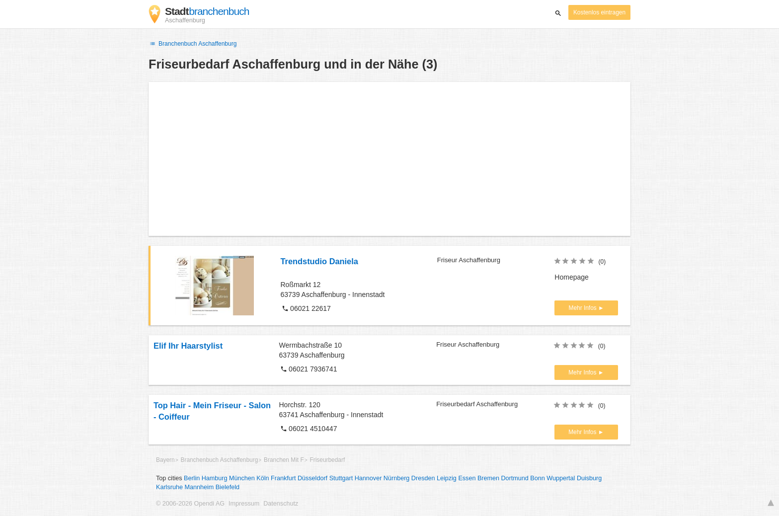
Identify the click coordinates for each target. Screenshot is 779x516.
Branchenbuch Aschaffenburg (192, 43)
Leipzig (447, 478)
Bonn (537, 478)
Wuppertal (560, 478)
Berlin (192, 478)
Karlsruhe (169, 487)
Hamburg (215, 478)
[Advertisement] (389, 158)
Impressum (244, 503)
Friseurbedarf (327, 459)
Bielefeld (227, 487)
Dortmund (515, 478)
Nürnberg (397, 478)
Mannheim (199, 487)
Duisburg (589, 478)
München (242, 478)
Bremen (488, 478)
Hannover (368, 478)
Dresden (423, 478)
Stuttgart (341, 478)
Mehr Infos (583, 307)
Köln (262, 478)
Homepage (571, 277)
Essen (466, 478)
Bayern (165, 459)
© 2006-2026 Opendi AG (190, 503)
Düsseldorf (312, 478)
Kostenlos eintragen (599, 12)
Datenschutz (280, 503)
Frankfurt (283, 478)
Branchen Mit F (284, 459)
